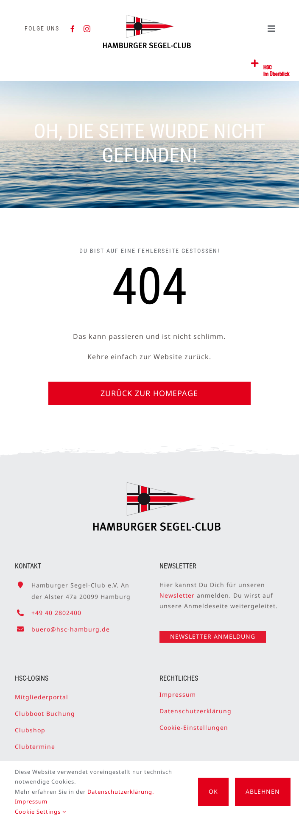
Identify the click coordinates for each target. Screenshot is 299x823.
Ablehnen (263, 791)
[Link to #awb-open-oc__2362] (255, 63)
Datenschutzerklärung (195, 708)
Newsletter (177, 592)
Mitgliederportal (41, 694)
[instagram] (87, 28)
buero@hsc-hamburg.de (70, 626)
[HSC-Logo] (147, 18)
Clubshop (30, 727)
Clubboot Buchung (45, 710)
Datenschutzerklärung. (120, 791)
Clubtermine (35, 743)
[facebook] (72, 28)
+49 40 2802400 (56, 610)
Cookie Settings (40, 811)
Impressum (177, 691)
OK (213, 791)
